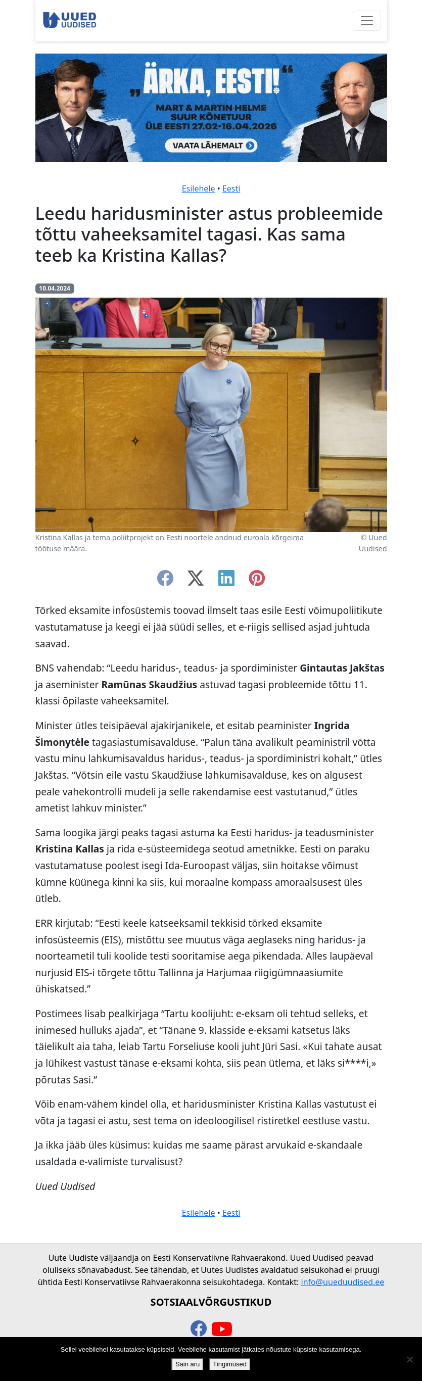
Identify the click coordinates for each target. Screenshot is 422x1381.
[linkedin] (226, 581)
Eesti (231, 188)
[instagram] (257, 581)
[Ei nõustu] (409, 1359)
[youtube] (222, 1329)
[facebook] (165, 581)
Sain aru (187, 1364)
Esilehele (198, 188)
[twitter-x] (195, 581)
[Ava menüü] (367, 21)
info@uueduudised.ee (343, 1282)
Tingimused (230, 1364)
